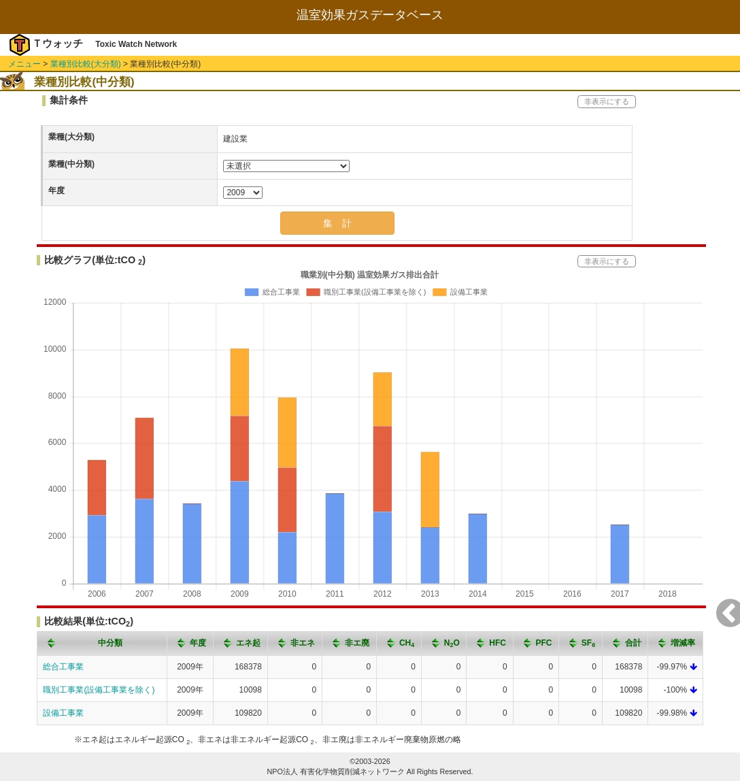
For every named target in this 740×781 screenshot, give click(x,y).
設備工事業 (63, 713)
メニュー (24, 64)
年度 (56, 190)
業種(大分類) (71, 137)
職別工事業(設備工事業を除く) (98, 690)
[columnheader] (102, 643)
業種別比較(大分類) (85, 64)
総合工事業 (63, 666)
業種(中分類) (71, 164)
